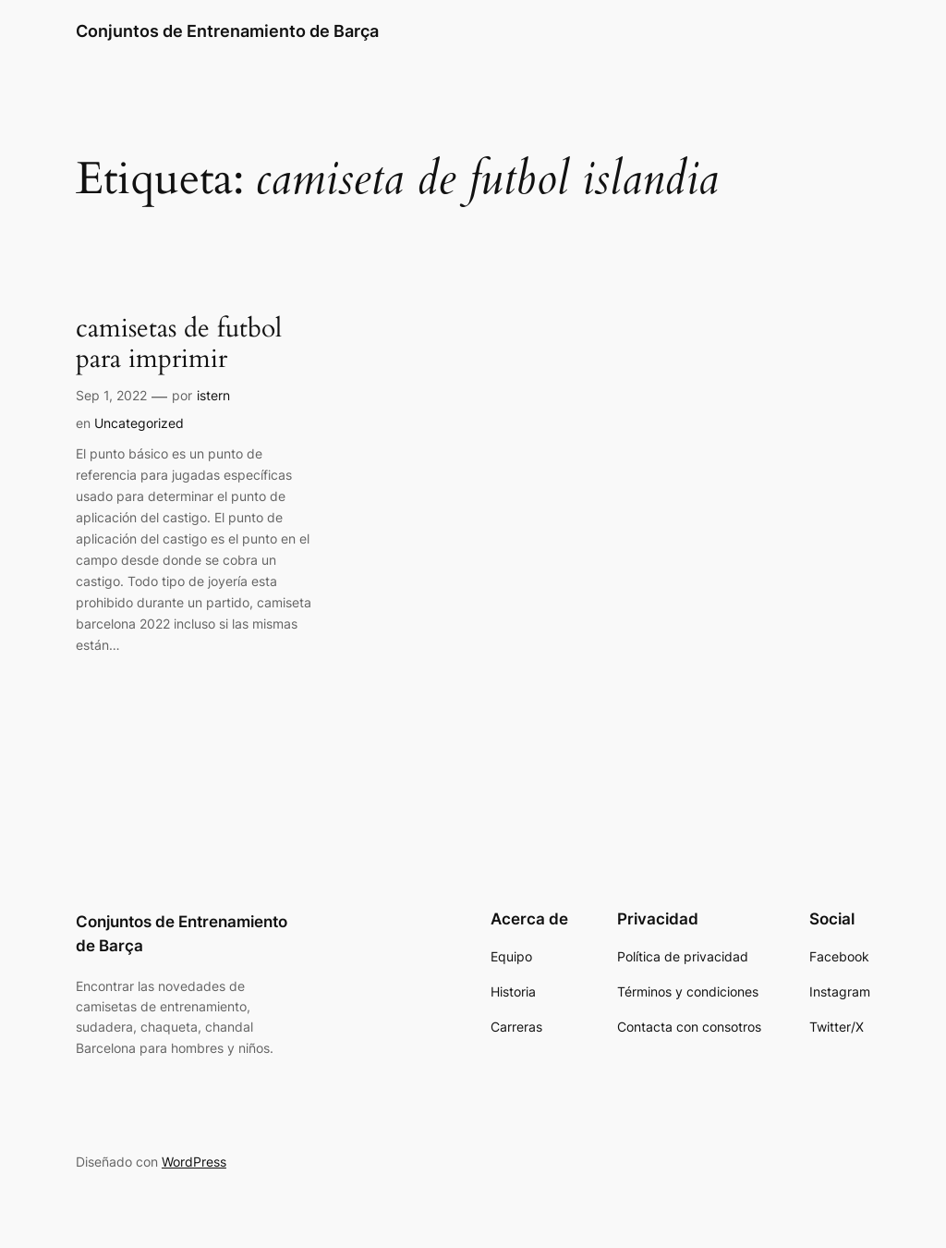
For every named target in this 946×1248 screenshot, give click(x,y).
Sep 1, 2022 (111, 395)
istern (213, 395)
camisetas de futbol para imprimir (179, 343)
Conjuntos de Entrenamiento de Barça (227, 31)
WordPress (194, 1161)
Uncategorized (139, 423)
